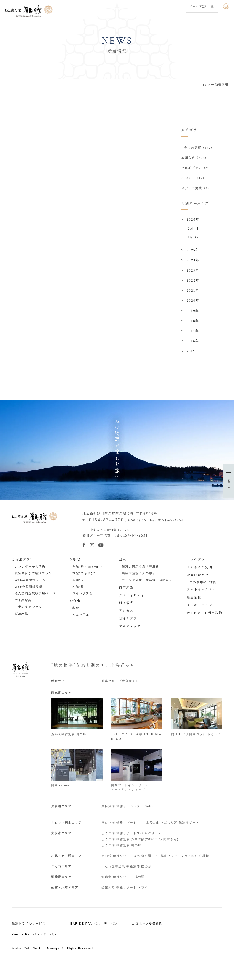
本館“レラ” (80, 581)
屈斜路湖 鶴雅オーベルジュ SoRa (127, 807)
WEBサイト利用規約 (204, 613)
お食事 (74, 601)
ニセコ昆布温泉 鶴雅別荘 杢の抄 (126, 867)
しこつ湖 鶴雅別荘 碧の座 (121, 846)
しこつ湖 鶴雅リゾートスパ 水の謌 (128, 834)
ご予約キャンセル (28, 608)
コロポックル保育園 (147, 924)
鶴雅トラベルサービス (29, 924)
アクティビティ (131, 596)
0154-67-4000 (106, 521)
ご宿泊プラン (23, 560)
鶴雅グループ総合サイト (120, 682)
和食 (75, 609)
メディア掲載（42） (197, 189)
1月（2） (195, 238)
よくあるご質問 (199, 568)
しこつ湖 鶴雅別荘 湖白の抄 (139, 840)
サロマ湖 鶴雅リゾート (119, 823)
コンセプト (196, 560)
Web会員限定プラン (30, 581)
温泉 (122, 560)
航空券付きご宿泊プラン (33, 574)
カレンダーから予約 (30, 567)
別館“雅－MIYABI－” (88, 567)
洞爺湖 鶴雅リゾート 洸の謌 (123, 878)
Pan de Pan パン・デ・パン (34, 935)
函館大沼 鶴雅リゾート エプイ (124, 888)
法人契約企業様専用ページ (35, 594)
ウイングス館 (82, 594)
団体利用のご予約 (203, 583)
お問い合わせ (198, 576)
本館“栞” (78, 587)
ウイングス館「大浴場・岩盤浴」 (147, 581)
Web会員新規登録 (29, 587)
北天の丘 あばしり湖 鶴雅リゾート (172, 823)
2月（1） (195, 229)
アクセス (126, 611)
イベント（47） (193, 178)
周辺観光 (126, 604)
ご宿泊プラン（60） (197, 168)
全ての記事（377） (199, 147)
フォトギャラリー (201, 590)
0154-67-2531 (134, 536)
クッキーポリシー (201, 606)
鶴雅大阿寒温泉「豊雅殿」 (142, 567)
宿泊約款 (21, 614)
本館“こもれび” (84, 574)
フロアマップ (130, 627)
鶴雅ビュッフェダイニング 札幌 (185, 857)
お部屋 (74, 560)
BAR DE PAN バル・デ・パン (94, 924)
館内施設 (126, 588)
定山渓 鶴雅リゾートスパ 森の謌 (126, 857)
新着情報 (194, 598)
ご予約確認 (23, 601)
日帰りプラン (130, 619)
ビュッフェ (80, 615)
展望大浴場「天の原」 (139, 574)
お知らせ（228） (194, 158)
